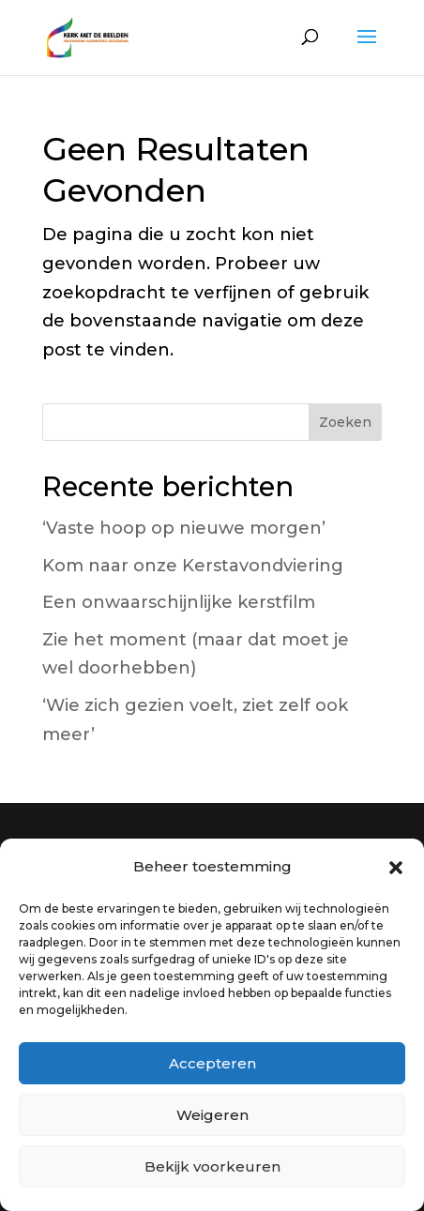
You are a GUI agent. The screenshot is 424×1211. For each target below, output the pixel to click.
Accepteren (212, 1063)
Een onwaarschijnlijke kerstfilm (178, 602)
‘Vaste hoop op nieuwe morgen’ (184, 528)
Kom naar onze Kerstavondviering (192, 565)
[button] (395, 867)
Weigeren (212, 1115)
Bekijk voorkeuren (212, 1166)
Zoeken (345, 422)
